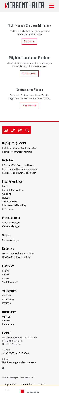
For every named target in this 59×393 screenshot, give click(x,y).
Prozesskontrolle (11, 217)
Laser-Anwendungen (12, 181)
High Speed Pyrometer (14, 143)
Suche (8, 390)
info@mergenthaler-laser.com (20, 362)
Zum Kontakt (29, 105)
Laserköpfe (8, 266)
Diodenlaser (8, 160)
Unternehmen (9, 312)
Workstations (9, 290)
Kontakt (6, 333)
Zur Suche (29, 41)
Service (6, 235)
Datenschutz (27, 384)
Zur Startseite (29, 73)
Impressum (10, 384)
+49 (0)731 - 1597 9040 (16, 353)
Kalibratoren (8, 248)
